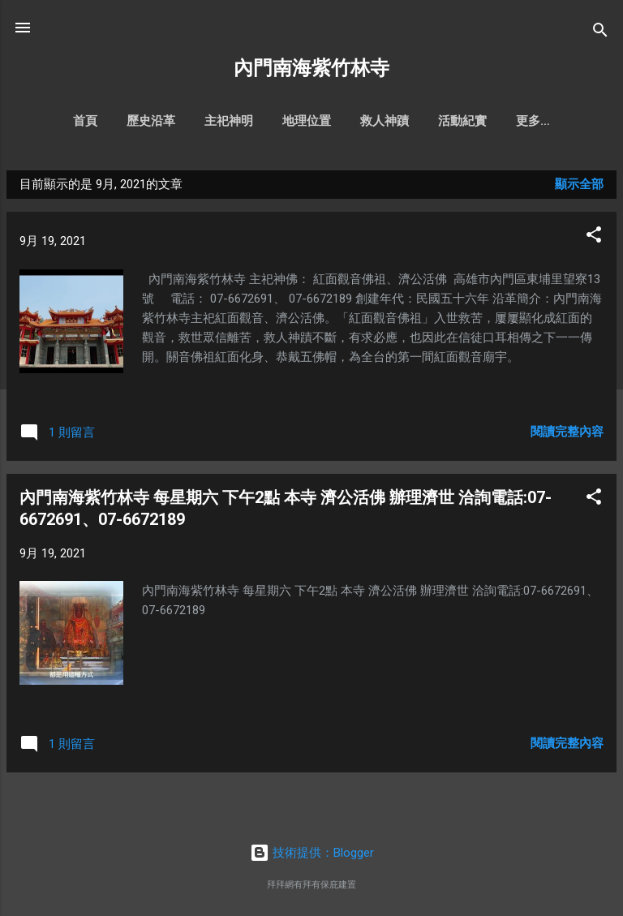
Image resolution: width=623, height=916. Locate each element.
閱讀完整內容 (567, 435)
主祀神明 (209, 121)
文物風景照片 (532, 121)
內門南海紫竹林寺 (311, 68)
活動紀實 (443, 121)
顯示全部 (579, 187)
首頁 (66, 121)
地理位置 (287, 121)
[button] (594, 240)
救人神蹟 (365, 121)
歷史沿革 (131, 121)
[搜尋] (600, 33)
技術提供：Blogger (312, 852)
